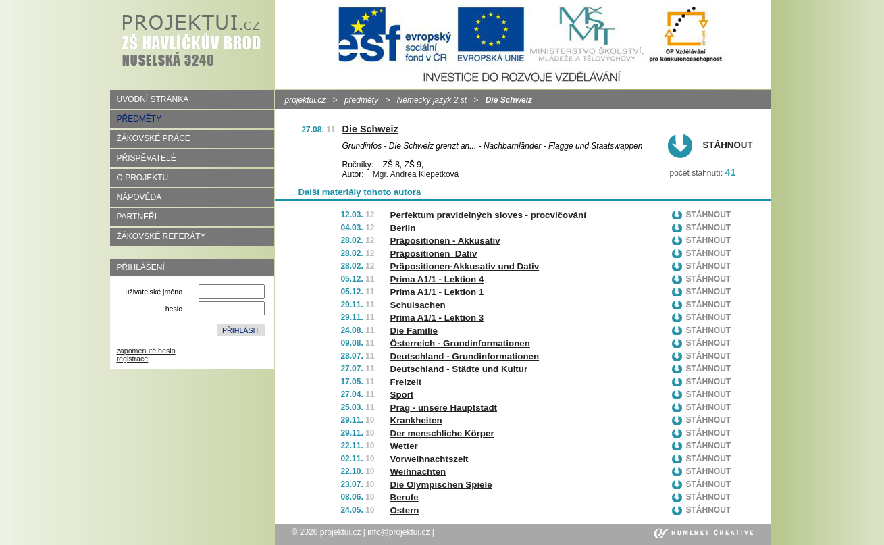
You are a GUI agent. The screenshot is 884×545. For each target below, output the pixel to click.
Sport (402, 395)
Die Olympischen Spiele (441, 484)
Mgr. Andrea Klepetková (416, 174)
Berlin (403, 228)
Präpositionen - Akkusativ (445, 241)
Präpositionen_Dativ (433, 254)
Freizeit (406, 382)
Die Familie (414, 331)
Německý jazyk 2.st (432, 100)
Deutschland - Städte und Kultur (459, 369)
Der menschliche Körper (442, 433)
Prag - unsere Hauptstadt (444, 408)
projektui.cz (305, 100)
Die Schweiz (370, 129)
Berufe (404, 497)
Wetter (404, 446)
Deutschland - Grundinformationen (465, 356)
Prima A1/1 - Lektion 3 (437, 318)
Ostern (404, 510)
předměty (361, 100)
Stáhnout (728, 145)
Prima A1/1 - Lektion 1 (437, 292)
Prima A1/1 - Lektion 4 (437, 279)
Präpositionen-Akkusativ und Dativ (465, 266)
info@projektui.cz (398, 532)
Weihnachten (418, 472)
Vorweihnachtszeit (429, 459)
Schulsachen (418, 305)
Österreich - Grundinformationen (460, 343)
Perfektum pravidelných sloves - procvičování (488, 215)
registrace (133, 359)
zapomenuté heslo (146, 350)
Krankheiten (416, 420)
